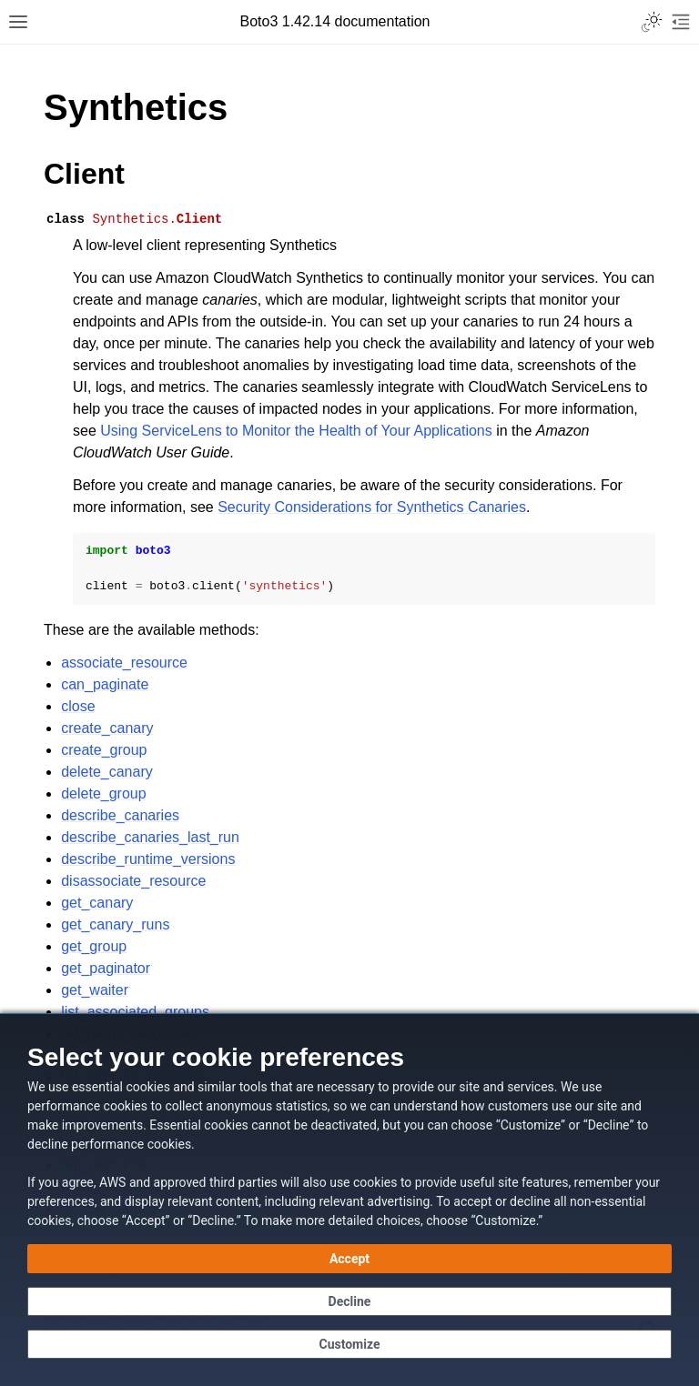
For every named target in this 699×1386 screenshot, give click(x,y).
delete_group (103, 793)
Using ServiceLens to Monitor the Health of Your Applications (295, 430)
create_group (104, 750)
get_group (94, 946)
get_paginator (105, 968)
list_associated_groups (135, 1011)
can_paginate (104, 684)
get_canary (97, 902)
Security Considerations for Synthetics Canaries (372, 507)
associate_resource (124, 662)
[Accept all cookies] (349, 1258)
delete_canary (107, 771)
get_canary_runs (115, 924)
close (78, 706)
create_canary (107, 728)
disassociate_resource (133, 881)
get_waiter (94, 990)
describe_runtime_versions (148, 859)
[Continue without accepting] (349, 1301)
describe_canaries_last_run (150, 837)
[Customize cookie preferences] (349, 1344)
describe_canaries (120, 815)
